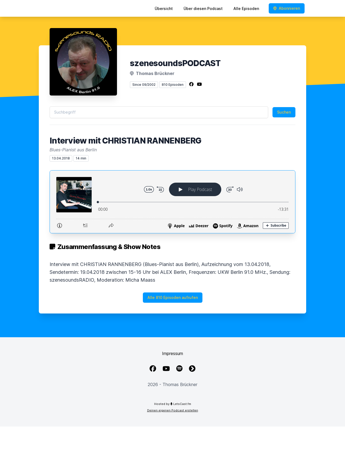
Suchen (284, 112)
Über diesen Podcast (203, 8)
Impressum (172, 353)
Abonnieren (286, 8)
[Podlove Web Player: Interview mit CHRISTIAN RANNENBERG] (172, 202)
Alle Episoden (246, 8)
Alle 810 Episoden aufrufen (172, 297)
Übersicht (164, 8)
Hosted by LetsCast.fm (172, 404)
